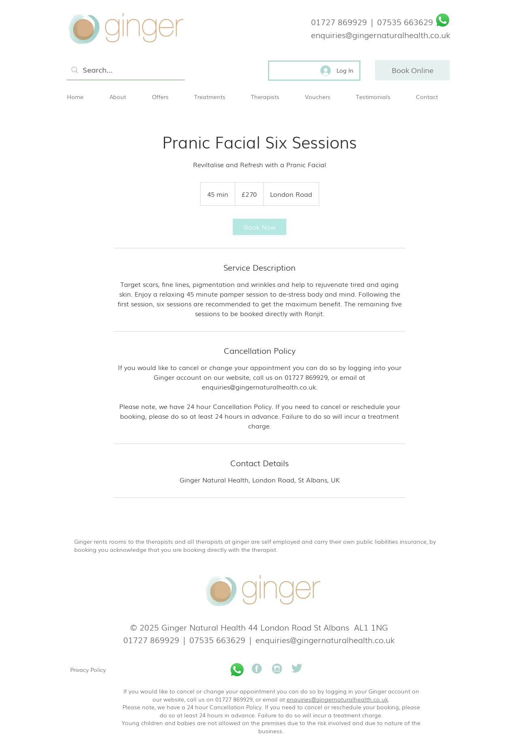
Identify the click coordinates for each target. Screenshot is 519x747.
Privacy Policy (88, 669)
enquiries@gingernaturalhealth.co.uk (325, 639)
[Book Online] (412, 70)
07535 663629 (405, 21)
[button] (216, 96)
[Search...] (125, 70)
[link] (259, 227)
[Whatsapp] (442, 20)
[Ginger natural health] (257, 670)
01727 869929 (339, 21)
